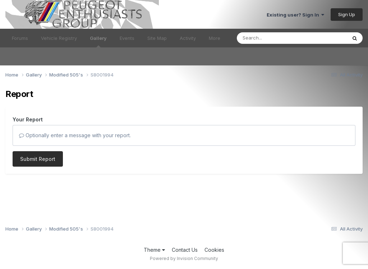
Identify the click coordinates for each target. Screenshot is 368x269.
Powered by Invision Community (184, 258)
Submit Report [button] (37, 159)
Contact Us (185, 250)
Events (127, 38)
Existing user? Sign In (295, 15)
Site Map (157, 38)
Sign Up (346, 14)
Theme (154, 250)
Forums (20, 38)
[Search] (272, 38)
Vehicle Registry (59, 38)
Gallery (98, 41)
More (214, 38)
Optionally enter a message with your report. (75, 135)
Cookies (214, 250)
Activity (188, 38)
